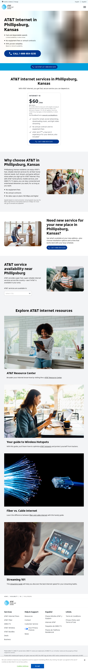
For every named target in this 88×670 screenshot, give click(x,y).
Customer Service (31, 624)
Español (84, 2)
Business (7, 639)
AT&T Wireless (9, 628)
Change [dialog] (16, 2)
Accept (37, 666)
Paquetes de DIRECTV (53, 626)
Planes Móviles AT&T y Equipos (53, 617)
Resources (29, 616)
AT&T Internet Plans (11, 616)
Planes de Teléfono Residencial (52, 631)
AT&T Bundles (9, 631)
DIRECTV (7, 624)
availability (14, 596)
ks (20, 596)
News (27, 634)
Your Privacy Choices (31, 629)
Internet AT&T (50, 622)
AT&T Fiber (8, 620)
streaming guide (16, 584)
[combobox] (15, 293)
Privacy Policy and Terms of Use (73, 621)
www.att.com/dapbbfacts (49, 115)
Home (6, 596)
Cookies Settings (22, 666)
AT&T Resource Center (53, 377)
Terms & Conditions (73, 616)
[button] (30, 293)
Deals (6, 635)
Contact (28, 620)
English (77, 2)
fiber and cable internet (38, 515)
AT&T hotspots (45, 446)
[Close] (84, 660)
